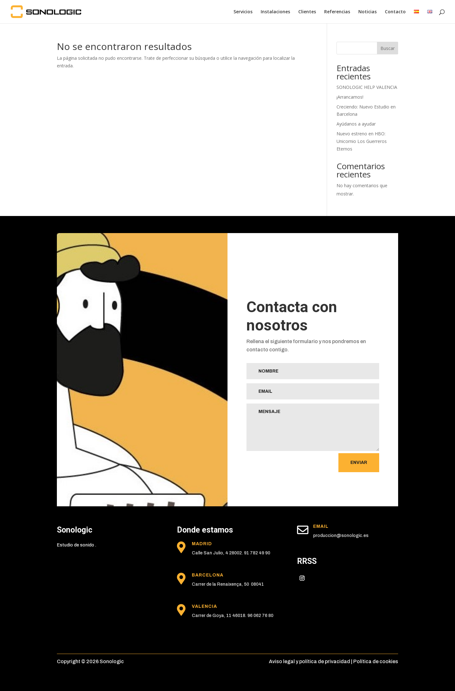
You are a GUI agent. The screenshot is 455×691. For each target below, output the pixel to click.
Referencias (337, 12)
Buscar (387, 48)
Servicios (243, 12)
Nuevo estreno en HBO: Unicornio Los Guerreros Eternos (362, 141)
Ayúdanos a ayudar (356, 124)
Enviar (358, 462)
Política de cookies (375, 661)
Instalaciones (275, 12)
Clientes (307, 12)
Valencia (204, 606)
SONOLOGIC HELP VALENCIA (367, 87)
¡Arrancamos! (350, 97)
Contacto (395, 12)
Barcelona (207, 575)
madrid (202, 543)
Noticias (367, 12)
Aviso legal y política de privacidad (309, 661)
